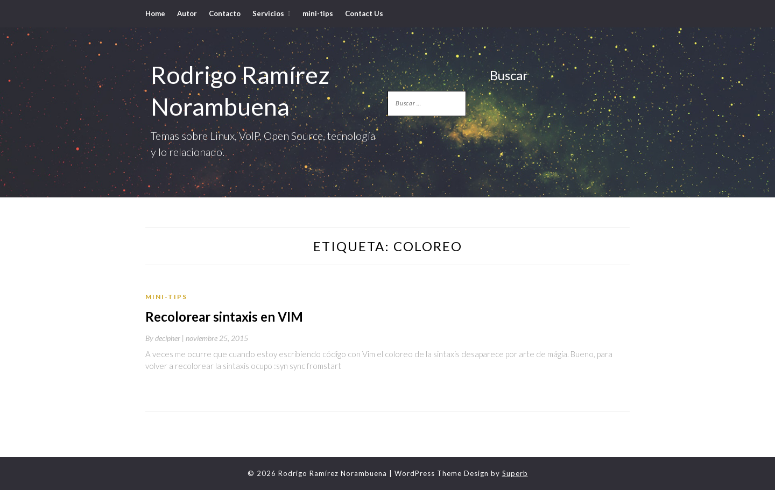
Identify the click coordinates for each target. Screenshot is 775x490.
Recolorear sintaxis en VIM (224, 316)
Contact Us (364, 13)
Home (155, 13)
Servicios (268, 13)
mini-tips (317, 13)
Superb (515, 473)
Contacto (225, 13)
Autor (187, 13)
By (165, 338)
